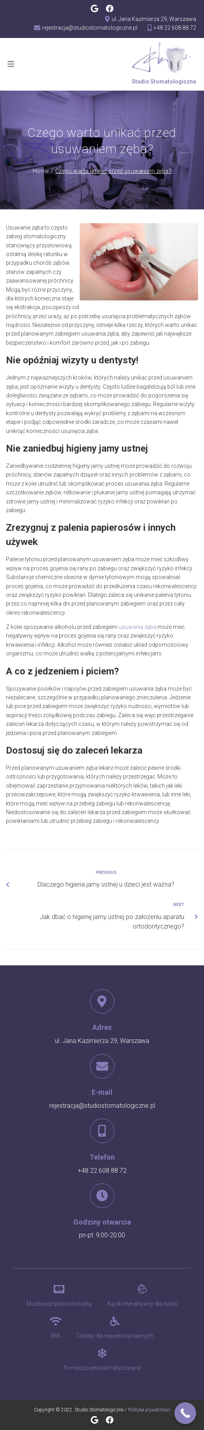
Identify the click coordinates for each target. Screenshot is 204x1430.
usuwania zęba (137, 627)
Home (41, 171)
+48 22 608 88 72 (102, 1170)
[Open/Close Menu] (11, 64)
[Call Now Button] (185, 1413)
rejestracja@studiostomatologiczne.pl (102, 1105)
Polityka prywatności (149, 1410)
